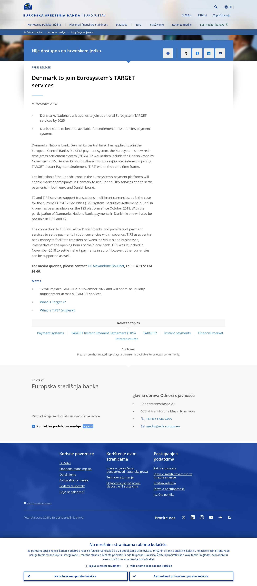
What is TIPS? (50, 310)
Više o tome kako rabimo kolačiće (151, 566)
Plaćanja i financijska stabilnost (88, 24)
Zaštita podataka (165, 468)
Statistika (121, 24)
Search (216, 7)
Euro (138, 24)
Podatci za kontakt (72, 486)
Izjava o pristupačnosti (169, 489)
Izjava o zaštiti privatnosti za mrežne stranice (173, 475)
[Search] (196, 6)
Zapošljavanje (221, 15)
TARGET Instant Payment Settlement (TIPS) (103, 333)
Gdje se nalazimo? (72, 492)
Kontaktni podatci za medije (58, 426)
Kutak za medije (182, 24)
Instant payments (177, 333)
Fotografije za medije (73, 480)
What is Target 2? (53, 302)
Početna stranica (33, 32)
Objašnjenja (67, 474)
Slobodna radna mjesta (75, 469)
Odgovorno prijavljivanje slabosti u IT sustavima (123, 484)
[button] (221, 7)
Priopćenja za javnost (82, 32)
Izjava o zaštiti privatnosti (105, 566)
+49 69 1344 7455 (159, 419)
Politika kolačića (165, 483)
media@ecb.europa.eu (163, 426)
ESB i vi (202, 15)
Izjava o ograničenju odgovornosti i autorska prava (127, 470)
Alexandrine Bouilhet (108, 266)
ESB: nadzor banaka (214, 24)
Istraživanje (157, 24)
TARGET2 (150, 333)
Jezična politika (164, 495)
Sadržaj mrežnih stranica (39, 503)
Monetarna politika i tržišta (44, 24)
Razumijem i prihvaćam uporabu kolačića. (181, 576)
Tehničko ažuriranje (120, 477)
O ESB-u (187, 15)
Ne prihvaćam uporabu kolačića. (75, 576)
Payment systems (50, 333)
